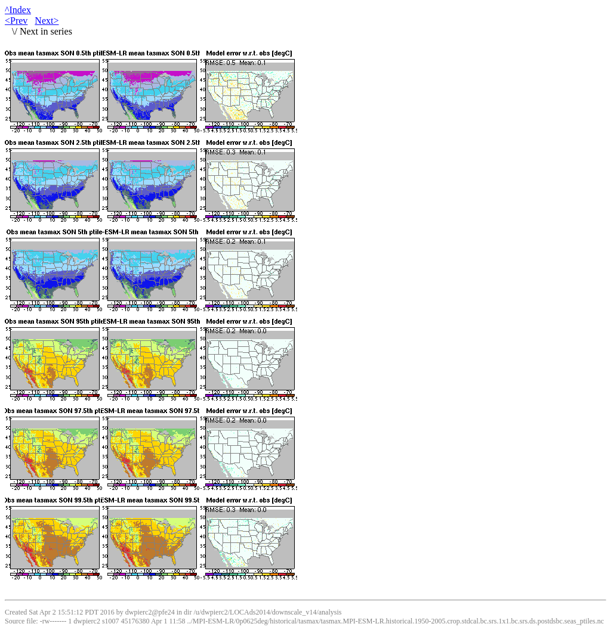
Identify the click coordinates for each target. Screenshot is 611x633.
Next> (46, 20)
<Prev (16, 20)
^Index (18, 10)
